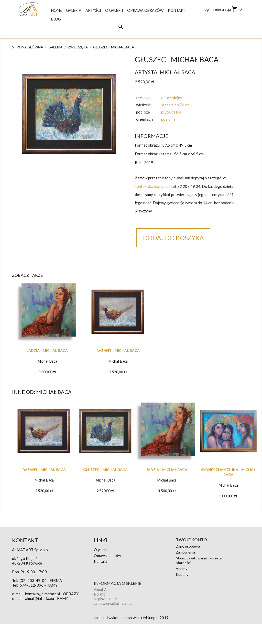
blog (56, 19)
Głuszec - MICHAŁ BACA (105, 469)
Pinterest (181, 260)
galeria (73, 10)
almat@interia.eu (39, 598)
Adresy (181, 568)
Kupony (182, 574)
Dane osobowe (188, 546)
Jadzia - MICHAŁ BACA (47, 350)
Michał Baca (177, 72)
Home (56, 10)
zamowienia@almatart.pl (113, 603)
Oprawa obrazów (145, 10)
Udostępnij (142, 260)
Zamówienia (185, 552)
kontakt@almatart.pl (152, 186)
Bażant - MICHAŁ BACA (118, 350)
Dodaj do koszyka (173, 237)
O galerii (114, 10)
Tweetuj (155, 260)
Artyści (93, 10)
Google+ (168, 260)
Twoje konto (191, 539)
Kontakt (177, 10)
